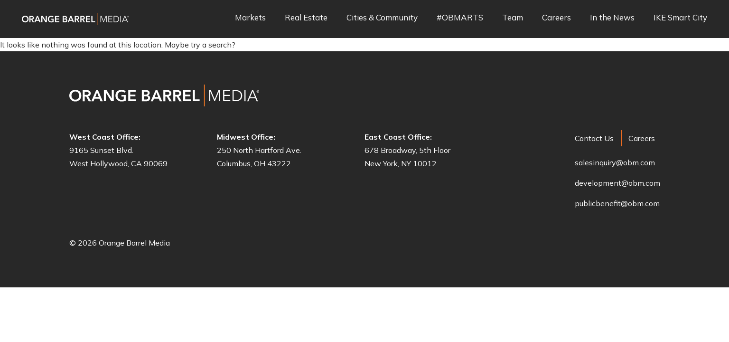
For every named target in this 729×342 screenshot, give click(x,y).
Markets (250, 17)
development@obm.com (617, 183)
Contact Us (594, 138)
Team (512, 17)
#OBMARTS (460, 17)
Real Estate (306, 17)
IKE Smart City (680, 17)
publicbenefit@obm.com (617, 203)
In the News (612, 17)
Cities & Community (382, 17)
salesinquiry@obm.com (615, 162)
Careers (556, 17)
